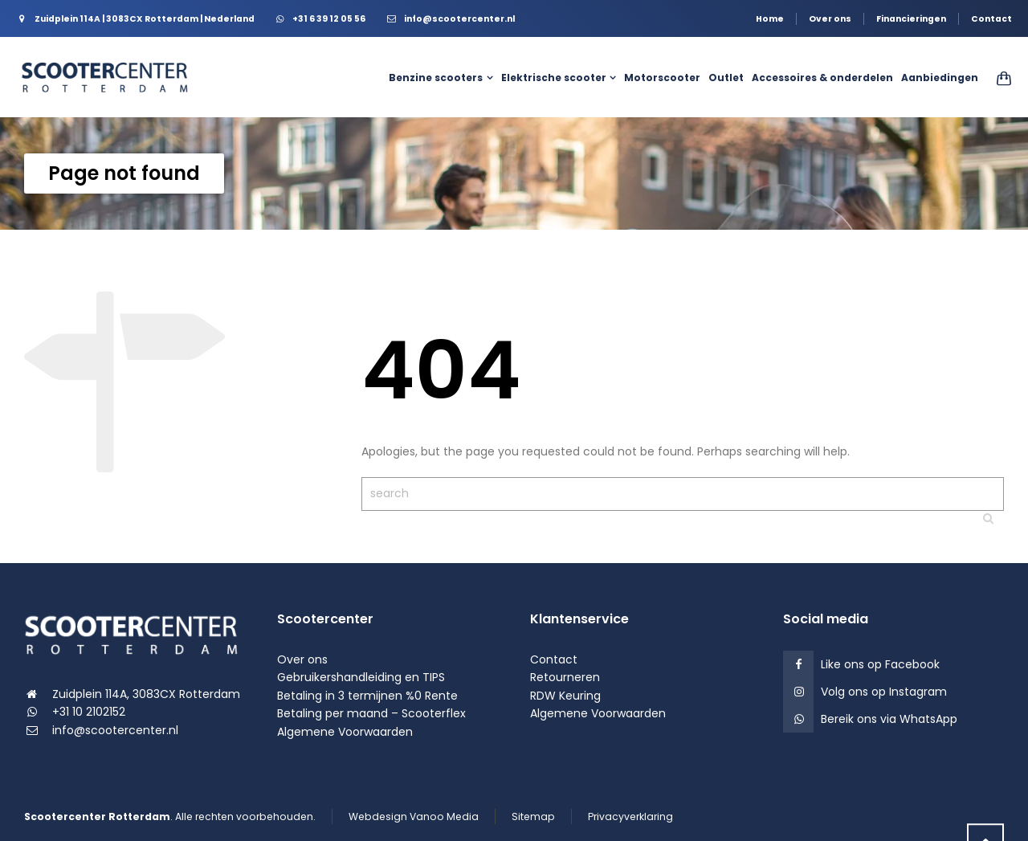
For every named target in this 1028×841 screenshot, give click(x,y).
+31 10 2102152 (88, 712)
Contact (991, 19)
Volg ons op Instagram (884, 692)
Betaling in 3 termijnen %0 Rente (367, 696)
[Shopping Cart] (998, 78)
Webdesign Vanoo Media (414, 816)
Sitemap (533, 816)
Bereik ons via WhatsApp (889, 719)
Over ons (830, 19)
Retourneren (565, 677)
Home (770, 19)
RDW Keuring (565, 696)
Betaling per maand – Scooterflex (371, 713)
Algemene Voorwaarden (345, 732)
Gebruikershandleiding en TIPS (361, 677)
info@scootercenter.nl (115, 730)
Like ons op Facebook (880, 664)
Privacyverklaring (630, 816)
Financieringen (911, 19)
